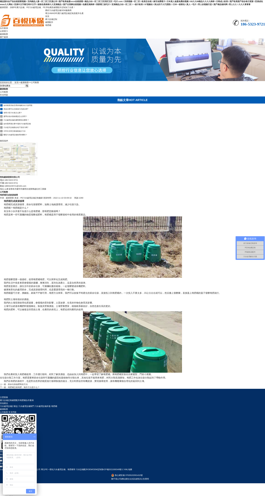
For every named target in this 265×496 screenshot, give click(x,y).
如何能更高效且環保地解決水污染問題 (16, 105)
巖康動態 (4, 34)
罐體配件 (49, 22)
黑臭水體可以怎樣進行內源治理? (14, 109)
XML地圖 (127, 469)
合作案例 (4, 28)
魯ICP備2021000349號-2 (112, 469)
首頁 (47, 16)
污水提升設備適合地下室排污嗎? (14, 127)
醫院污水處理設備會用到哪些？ (13, 135)
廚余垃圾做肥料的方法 (18, 384)
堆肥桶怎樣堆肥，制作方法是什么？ (24, 387)
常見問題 (12, 412)
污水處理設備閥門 (26, 406)
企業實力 (4, 31)
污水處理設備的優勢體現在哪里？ (14, 120)
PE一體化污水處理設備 (55, 469)
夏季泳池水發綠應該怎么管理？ (13, 116)
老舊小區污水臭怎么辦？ (11, 113)
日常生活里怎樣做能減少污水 (13, 131)
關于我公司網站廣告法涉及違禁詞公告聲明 (130, 479)
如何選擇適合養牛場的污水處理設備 (15, 124)
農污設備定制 (51, 19)
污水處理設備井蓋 (43, 406)
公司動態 (35, 82)
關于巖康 (4, 37)
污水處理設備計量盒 (9, 406)
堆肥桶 (48, 25)
